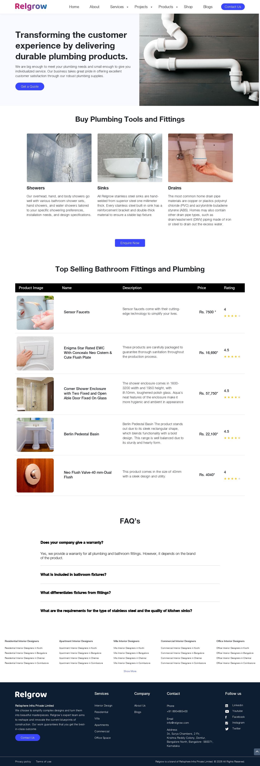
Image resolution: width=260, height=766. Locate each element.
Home (74, 7)
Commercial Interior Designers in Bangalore (182, 653)
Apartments (102, 724)
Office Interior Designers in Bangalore (235, 653)
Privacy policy (23, 761)
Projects (141, 7)
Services (117, 7)
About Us (140, 705)
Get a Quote (30, 86)
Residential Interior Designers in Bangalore (26, 653)
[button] (242, 186)
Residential (101, 711)
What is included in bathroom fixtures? (73, 574)
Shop (188, 7)
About (95, 7)
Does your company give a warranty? (71, 542)
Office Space (103, 737)
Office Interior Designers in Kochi (232, 648)
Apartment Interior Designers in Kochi (78, 648)
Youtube (237, 710)
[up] (257, 751)
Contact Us (233, 7)
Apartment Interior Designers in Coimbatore (81, 663)
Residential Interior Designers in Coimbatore (27, 663)
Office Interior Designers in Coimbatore (235, 663)
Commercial (102, 731)
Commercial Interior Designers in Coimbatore (183, 663)
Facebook (238, 716)
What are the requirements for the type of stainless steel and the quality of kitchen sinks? (116, 611)
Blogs (208, 7)
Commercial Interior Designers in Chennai (181, 658)
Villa (97, 718)
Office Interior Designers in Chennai (233, 658)
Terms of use (43, 761)
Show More (130, 671)
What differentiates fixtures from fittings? (75, 593)
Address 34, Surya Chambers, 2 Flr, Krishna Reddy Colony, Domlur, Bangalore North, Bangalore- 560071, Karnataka (190, 737)
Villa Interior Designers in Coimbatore (132, 663)
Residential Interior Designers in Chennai (25, 658)
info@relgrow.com (178, 722)
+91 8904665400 (177, 711)
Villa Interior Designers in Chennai (130, 658)
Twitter (236, 728)
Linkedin (237, 705)
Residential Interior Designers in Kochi (24, 648)
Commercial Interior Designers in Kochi (180, 648)
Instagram (238, 722)
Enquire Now (130, 243)
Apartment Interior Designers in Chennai (79, 658)
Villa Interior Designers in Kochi (129, 648)
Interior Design (103, 705)
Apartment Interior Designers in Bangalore (80, 653)
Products (166, 7)
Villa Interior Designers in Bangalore (131, 653)
